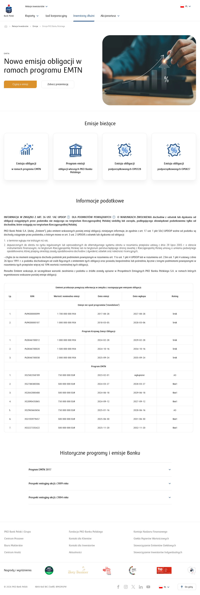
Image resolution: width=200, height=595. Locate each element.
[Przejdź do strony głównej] (6, 26)
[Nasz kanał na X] (133, 587)
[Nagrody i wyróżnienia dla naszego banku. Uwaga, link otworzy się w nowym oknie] (120, 570)
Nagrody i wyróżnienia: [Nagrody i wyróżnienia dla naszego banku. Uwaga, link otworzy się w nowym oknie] (18, 570)
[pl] (186, 6)
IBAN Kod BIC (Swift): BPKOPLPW (51, 586)
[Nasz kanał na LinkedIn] (141, 587)
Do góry (186, 587)
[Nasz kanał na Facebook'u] (118, 587)
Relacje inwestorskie (36, 6)
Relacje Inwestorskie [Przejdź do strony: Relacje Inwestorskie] (20, 26)
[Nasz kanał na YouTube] (148, 587)
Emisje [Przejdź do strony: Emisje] (35, 26)
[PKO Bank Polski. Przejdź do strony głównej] (9, 11)
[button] (100, 470)
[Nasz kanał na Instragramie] (126, 587)
